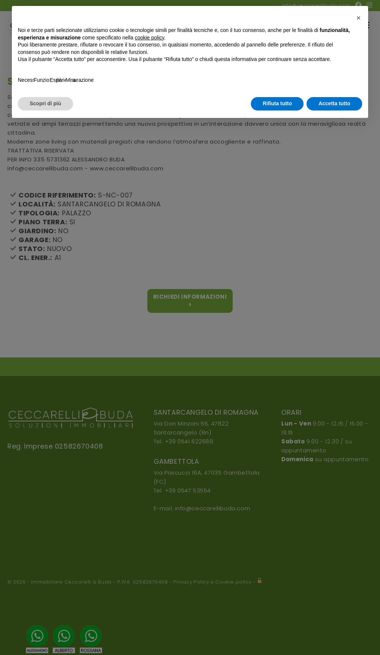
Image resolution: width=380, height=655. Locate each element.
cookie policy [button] (149, 38)
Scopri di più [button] (45, 103)
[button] (358, 18)
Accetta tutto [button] (334, 103)
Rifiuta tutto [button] (277, 103)
